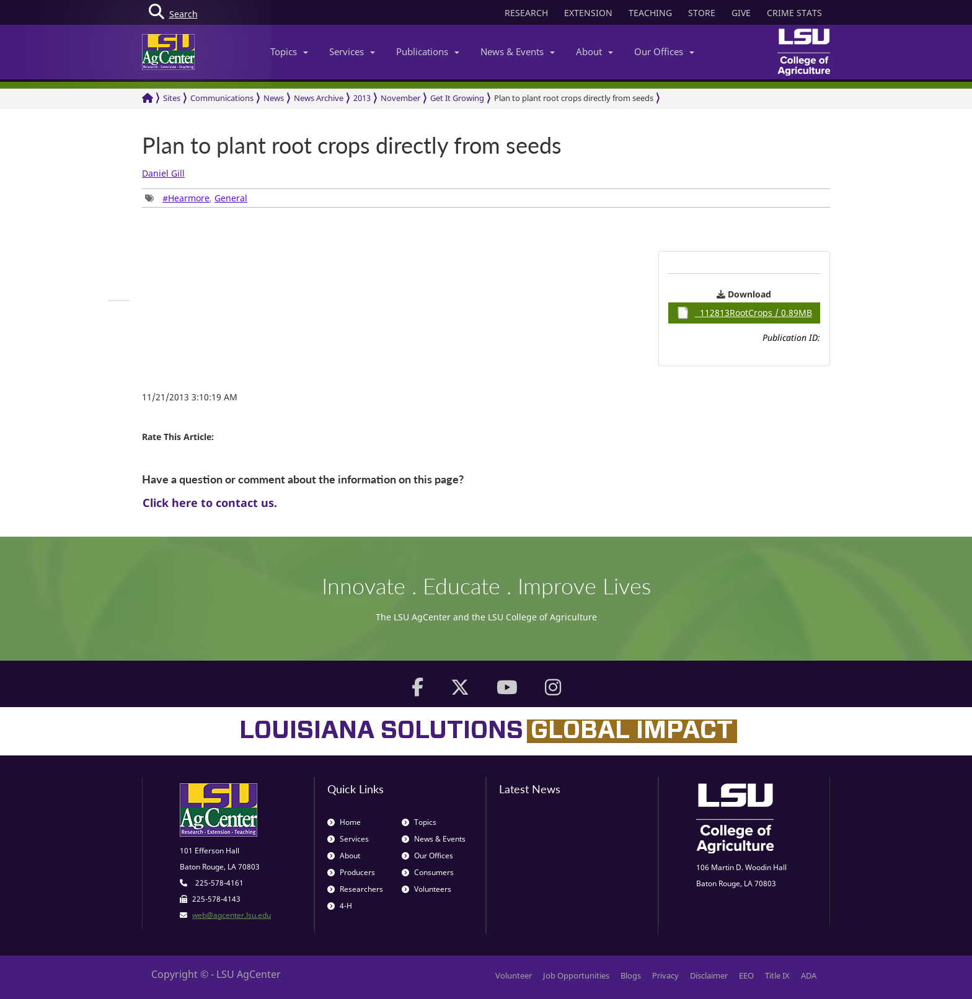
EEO (746, 975)
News (273, 97)
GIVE (741, 13)
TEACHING (650, 13)
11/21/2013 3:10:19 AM (189, 397)
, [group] (196, 198)
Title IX (777, 975)
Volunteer (513, 975)
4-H (339, 905)
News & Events (517, 51)
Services (352, 51)
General (230, 198)
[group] (119, 300)
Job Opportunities (576, 975)
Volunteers (426, 889)
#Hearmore (186, 198)
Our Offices (664, 51)
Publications (427, 51)
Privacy (665, 975)
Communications (222, 97)
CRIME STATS (794, 13)
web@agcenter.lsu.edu (231, 915)
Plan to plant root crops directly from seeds (573, 97)
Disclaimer (709, 975)
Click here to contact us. (210, 502)
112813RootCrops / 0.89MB (744, 313)
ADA (808, 975)
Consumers (428, 872)
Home (344, 822)
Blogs (631, 975)
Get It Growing (457, 97)
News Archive (318, 97)
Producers (351, 872)
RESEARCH (526, 13)
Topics (289, 51)
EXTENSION (588, 13)
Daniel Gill (163, 173)
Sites (171, 97)
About (594, 51)
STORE (701, 13)
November (400, 97)
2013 (362, 97)
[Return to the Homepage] (147, 98)
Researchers (355, 889)
